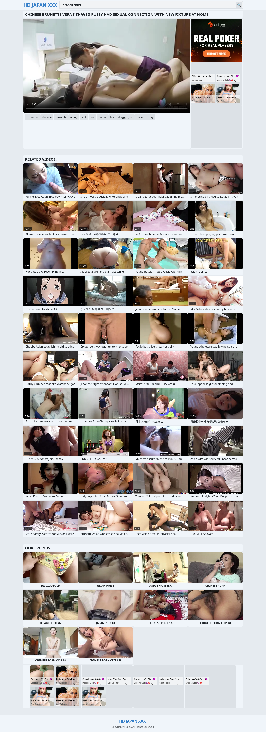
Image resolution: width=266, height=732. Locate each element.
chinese (47, 117)
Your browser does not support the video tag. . (106, 66)
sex (92, 117)
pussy (102, 117)
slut (84, 117)
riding (74, 117)
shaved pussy (144, 117)
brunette (32, 117)
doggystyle (125, 117)
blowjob (61, 117)
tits (112, 117)
